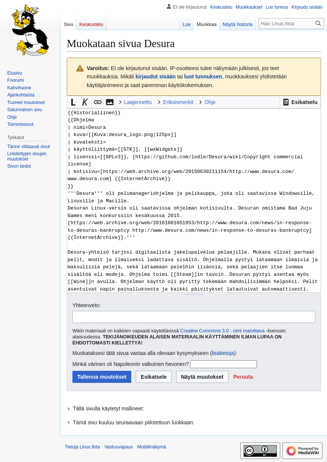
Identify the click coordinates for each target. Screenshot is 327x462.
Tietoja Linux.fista (82, 447)
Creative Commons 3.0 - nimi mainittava (222, 330)
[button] (300, 102)
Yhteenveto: (86, 305)
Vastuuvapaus (118, 447)
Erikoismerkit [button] (178, 102)
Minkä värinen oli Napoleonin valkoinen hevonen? (130, 364)
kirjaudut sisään (155, 76)
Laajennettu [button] (138, 102)
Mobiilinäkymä (151, 447)
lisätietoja (223, 353)
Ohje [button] (210, 102)
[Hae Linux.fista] (291, 23)
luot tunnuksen (203, 76)
